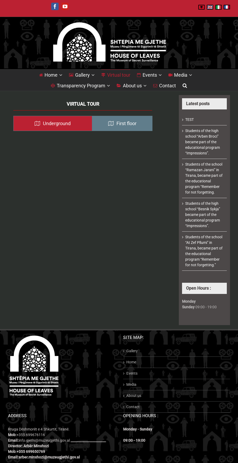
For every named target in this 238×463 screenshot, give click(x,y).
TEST (189, 119)
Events (132, 373)
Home (131, 362)
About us (133, 396)
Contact (133, 407)
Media (131, 384)
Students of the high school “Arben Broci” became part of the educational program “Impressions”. (202, 142)
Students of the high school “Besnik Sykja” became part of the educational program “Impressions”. (202, 214)
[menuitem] (54, 74)
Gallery (132, 351)
